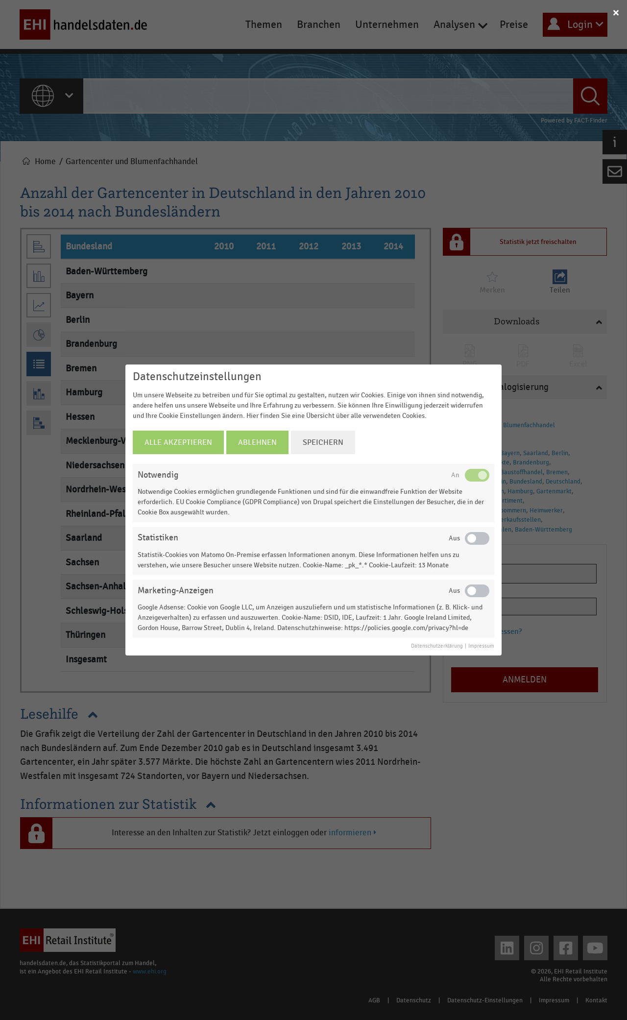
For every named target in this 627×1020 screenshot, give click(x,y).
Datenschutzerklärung (437, 646)
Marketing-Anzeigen (176, 590)
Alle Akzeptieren (178, 442)
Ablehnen (257, 442)
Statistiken (158, 538)
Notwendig (158, 475)
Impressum (481, 646)
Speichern (323, 442)
